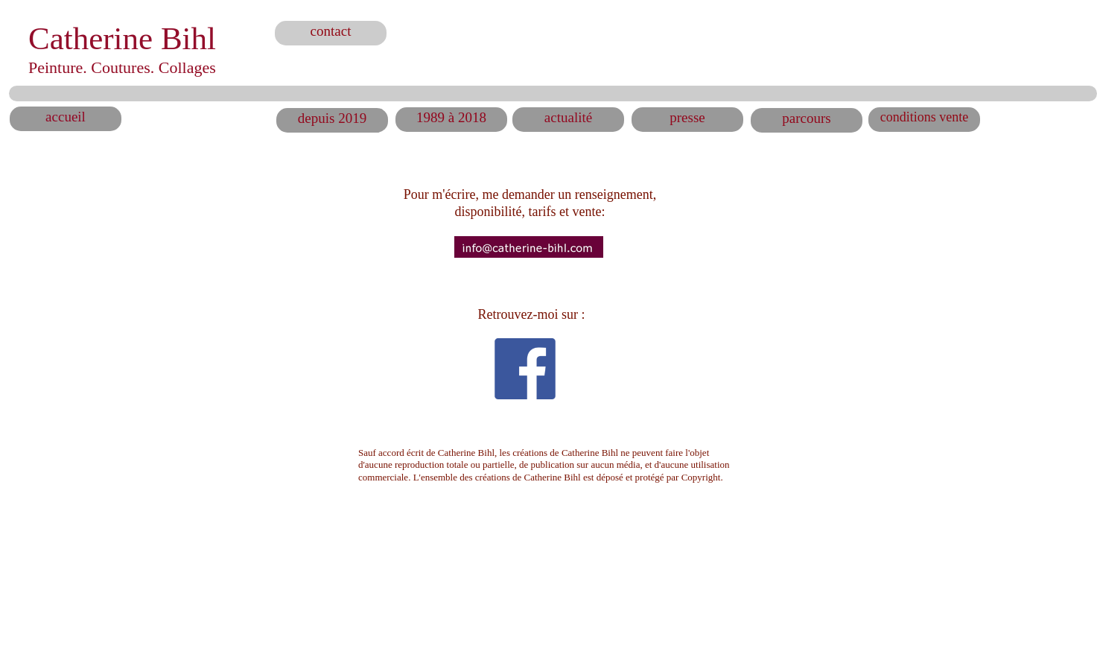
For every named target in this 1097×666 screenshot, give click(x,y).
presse (687, 117)
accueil (65, 116)
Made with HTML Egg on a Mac (666, 640)
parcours (806, 118)
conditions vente (924, 117)
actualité (568, 117)
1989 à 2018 (451, 117)
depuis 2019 (332, 118)
